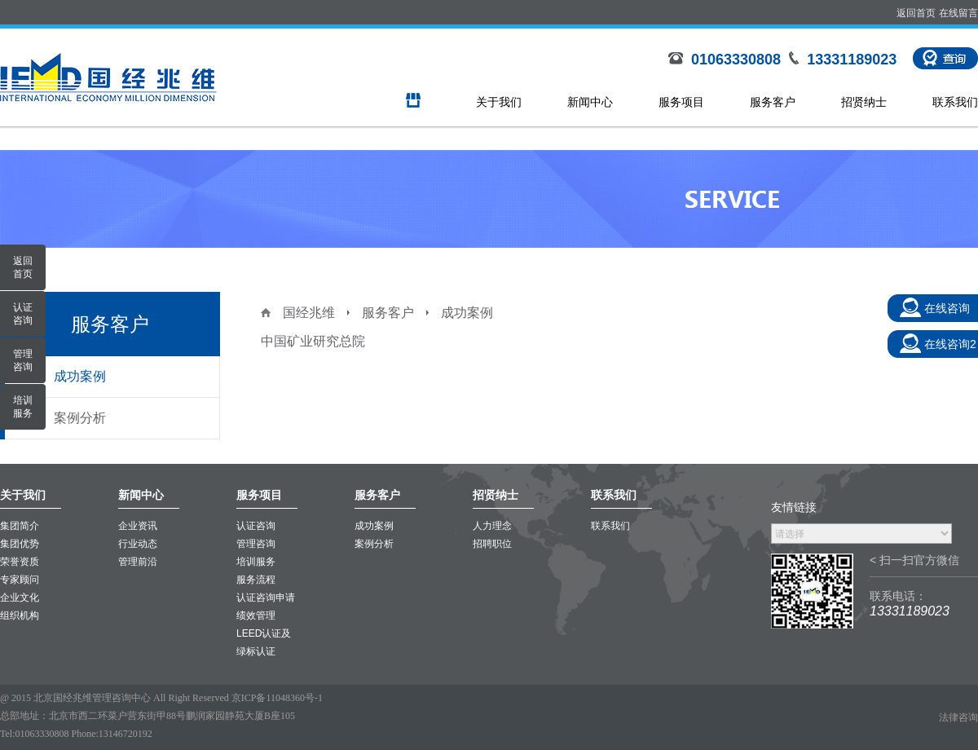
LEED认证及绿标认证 (263, 642)
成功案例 (80, 376)
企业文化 (19, 597)
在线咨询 (947, 308)
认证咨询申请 (265, 597)
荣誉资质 (19, 561)
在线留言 (958, 13)
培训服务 (255, 561)
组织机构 (19, 615)
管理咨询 (255, 543)
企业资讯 (137, 526)
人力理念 (492, 526)
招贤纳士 (864, 101)
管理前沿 (137, 561)
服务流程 (255, 579)
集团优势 (19, 543)
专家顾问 (19, 579)
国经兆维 (309, 313)
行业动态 (137, 543)
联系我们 (955, 101)
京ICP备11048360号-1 (277, 698)
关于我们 (499, 101)
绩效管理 (255, 615)
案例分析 (80, 418)
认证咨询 (255, 526)
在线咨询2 (950, 344)
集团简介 (19, 526)
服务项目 (681, 101)
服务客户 (772, 101)
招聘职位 (492, 543)
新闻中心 (590, 101)
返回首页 (916, 13)
